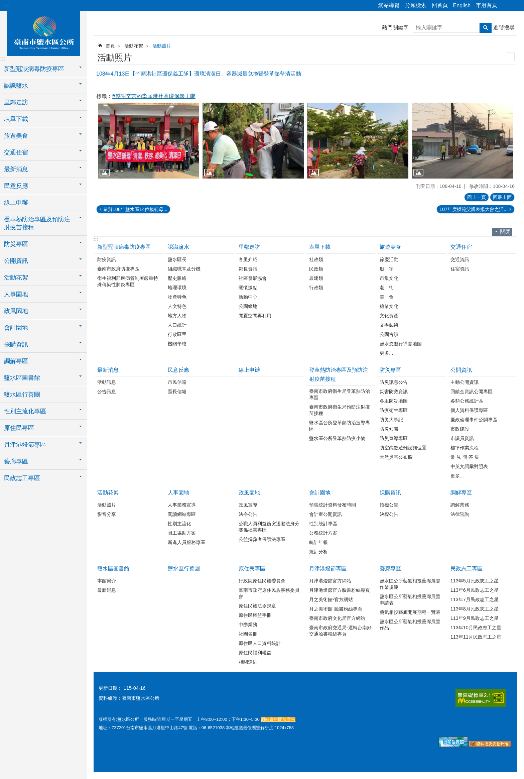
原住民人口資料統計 (260, 643)
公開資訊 (461, 370)
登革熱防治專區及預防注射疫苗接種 (338, 374)
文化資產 (389, 315)
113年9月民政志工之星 (474, 618)
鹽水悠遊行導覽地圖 (401, 343)
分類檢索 (415, 5)
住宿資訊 (459, 268)
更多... (386, 353)
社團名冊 (248, 634)
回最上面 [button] (502, 197)
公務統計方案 (323, 533)
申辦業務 (248, 624)
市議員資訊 (462, 438)
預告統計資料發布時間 (332, 505)
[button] (148, 141)
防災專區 (390, 370)
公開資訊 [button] (16, 260)
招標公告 (389, 505)
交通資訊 (459, 259)
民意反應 (178, 370)
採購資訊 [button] (16, 344)
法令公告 (248, 514)
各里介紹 (248, 259)
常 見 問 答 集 (464, 457)
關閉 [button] (505, 232)
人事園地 (178, 492)
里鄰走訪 (249, 247)
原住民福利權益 (255, 652)
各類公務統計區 (466, 401)
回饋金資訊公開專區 (471, 391)
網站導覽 (389, 5)
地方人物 (177, 315)
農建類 (316, 278)
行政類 (316, 287)
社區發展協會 (253, 278)
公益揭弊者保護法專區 (262, 539)
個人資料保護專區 (469, 410)
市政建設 (459, 429)
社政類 (316, 259)
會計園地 (320, 492)
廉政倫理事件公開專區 (473, 419)
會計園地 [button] (16, 327)
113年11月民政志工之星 (475, 637)
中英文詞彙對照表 (469, 466)
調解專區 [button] (16, 361)
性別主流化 (179, 523)
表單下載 (320, 247)
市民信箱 (177, 382)
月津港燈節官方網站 (330, 580)
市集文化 (389, 278)
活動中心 (248, 297)
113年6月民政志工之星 (474, 590)
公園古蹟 (389, 334)
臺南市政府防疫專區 (118, 268)
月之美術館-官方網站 (331, 599)
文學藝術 (389, 325)
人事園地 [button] (16, 294)
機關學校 (177, 343)
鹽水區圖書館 (113, 568)
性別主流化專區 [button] (25, 411)
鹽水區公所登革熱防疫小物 (337, 438)
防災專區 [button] (16, 244)
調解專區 (461, 492)
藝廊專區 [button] (16, 461)
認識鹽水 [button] (16, 85)
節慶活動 (389, 259)
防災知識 (389, 429)
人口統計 (177, 325)
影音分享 (106, 514)
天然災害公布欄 (396, 457)
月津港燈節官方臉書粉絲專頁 (339, 590)
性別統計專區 (323, 523)
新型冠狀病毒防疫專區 (124, 247)
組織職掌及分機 (184, 268)
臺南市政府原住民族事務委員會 (269, 593)
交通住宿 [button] (16, 152)
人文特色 (177, 306)
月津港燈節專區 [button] (25, 444)
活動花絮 (133, 45)
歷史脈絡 (177, 278)
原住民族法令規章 (257, 605)
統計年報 (318, 542)
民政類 (316, 268)
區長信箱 (177, 391)
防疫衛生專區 (394, 410)
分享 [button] (506, 6)
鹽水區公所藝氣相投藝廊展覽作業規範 (410, 584)
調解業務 (459, 505)
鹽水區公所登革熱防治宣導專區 (339, 426)
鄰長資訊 (248, 268)
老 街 (387, 287)
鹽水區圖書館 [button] (22, 377)
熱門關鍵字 (395, 27)
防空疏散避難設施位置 (403, 447)
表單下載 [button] (16, 119)
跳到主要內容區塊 (3, 3)
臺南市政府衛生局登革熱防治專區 (339, 394)
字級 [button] (515, 6)
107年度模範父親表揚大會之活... (473, 209)
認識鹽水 (178, 247)
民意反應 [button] (16, 186)
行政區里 (177, 334)
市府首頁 (486, 5)
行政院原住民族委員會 (262, 580)
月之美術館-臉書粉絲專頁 (335, 608)
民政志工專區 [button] (22, 478)
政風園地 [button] (16, 311)
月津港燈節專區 (328, 568)
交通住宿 (461, 247)
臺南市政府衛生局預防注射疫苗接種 (339, 410)
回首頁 (440, 5)
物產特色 (177, 297)
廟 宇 (387, 268)
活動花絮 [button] (16, 277)
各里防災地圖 (394, 401)
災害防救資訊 (394, 391)
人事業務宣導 (182, 505)
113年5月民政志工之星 (474, 580)
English (462, 5)
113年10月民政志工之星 (475, 627)
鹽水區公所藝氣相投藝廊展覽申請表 (410, 599)
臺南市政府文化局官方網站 (337, 618)
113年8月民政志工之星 (474, 608)
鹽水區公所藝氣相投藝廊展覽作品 (410, 625)
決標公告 (389, 514)
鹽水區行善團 (22, 394)
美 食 (387, 297)
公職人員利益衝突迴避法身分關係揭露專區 (269, 527)
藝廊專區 (390, 568)
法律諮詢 (459, 514)
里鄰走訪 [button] (16, 102)
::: (7, 4)
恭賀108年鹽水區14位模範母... (135, 209)
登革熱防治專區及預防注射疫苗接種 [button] (37, 223)
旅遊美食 (390, 247)
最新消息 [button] (16, 169)
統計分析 (318, 551)
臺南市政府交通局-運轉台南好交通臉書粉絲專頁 (340, 631)
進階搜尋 (504, 27)
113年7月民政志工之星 (474, 599)
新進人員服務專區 (186, 542)
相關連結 (248, 662)
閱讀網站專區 (182, 514)
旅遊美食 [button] (16, 135)
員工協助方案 (182, 533)
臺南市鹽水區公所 (43, 32)
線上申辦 (16, 202)
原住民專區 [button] (19, 428)
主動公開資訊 (464, 382)
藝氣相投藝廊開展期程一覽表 (410, 612)
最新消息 (108, 370)
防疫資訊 (106, 259)
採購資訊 (390, 492)
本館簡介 (106, 580)
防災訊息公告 (394, 382)
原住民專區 (252, 568)
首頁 (110, 45)
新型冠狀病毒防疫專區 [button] (34, 69)
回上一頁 (476, 197)
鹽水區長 (177, 259)
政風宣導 (248, 505)
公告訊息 (106, 391)
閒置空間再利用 (255, 315)
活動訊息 (106, 382)
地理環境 (177, 287)
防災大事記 (391, 419)
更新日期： (110, 688)
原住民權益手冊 (255, 615)
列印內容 (510, 56)
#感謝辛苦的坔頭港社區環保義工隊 (153, 96)
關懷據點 (248, 287)
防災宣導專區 (394, 438)
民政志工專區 (466, 568)
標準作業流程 (464, 447)
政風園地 (249, 492)
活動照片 (161, 45)
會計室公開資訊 (325, 514)
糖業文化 (389, 306)
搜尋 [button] (486, 28)
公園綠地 (248, 306)
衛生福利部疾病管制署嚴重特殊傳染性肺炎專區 (127, 281)
